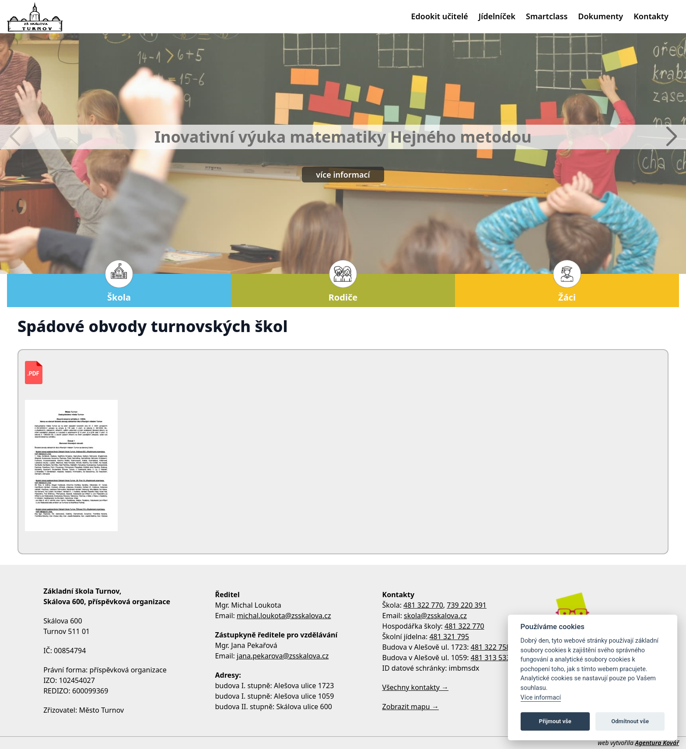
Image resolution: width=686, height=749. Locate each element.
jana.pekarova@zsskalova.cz (283, 656)
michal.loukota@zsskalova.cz (284, 615)
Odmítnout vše (630, 721)
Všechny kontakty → (415, 687)
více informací (343, 174)
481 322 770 (423, 605)
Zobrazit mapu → (410, 706)
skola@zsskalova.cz (435, 615)
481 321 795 (449, 636)
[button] (671, 137)
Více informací (541, 697)
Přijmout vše (555, 721)
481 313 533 (491, 657)
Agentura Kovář (657, 742)
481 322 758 (491, 647)
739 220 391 (466, 605)
